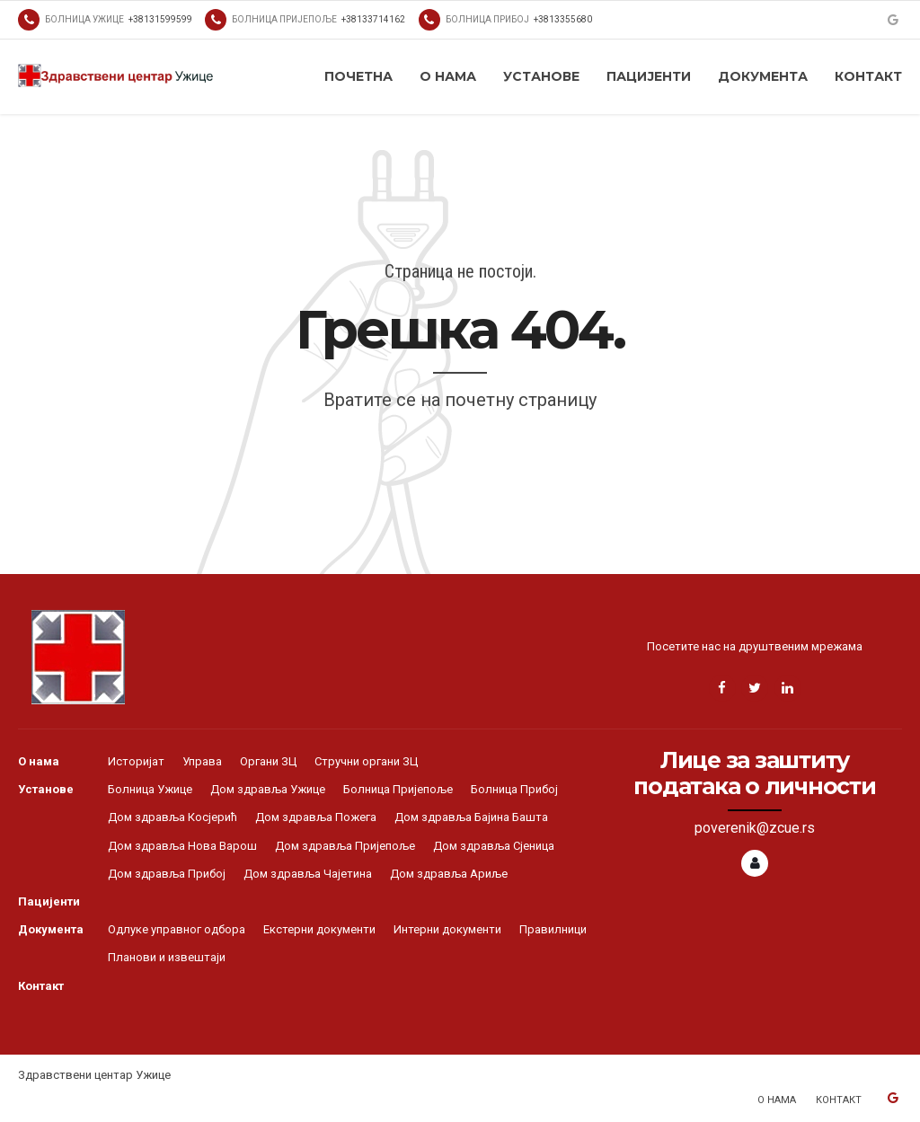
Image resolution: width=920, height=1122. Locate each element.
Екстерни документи (319, 929)
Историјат (136, 761)
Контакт (868, 76)
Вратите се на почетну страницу (460, 400)
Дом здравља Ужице (267, 789)
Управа (202, 761)
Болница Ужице (150, 789)
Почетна (358, 76)
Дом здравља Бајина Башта (471, 817)
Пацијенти (648, 76)
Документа (763, 76)
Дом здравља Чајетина (307, 873)
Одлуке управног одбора (176, 929)
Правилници (553, 929)
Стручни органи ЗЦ (366, 761)
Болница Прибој (514, 789)
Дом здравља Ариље (449, 873)
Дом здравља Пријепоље (345, 846)
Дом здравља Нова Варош (182, 846)
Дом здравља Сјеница (493, 846)
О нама (448, 76)
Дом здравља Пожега (315, 817)
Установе (541, 76)
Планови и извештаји (167, 957)
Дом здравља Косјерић (172, 817)
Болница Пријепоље (398, 789)
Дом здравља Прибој (167, 873)
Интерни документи (447, 929)
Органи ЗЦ (268, 761)
